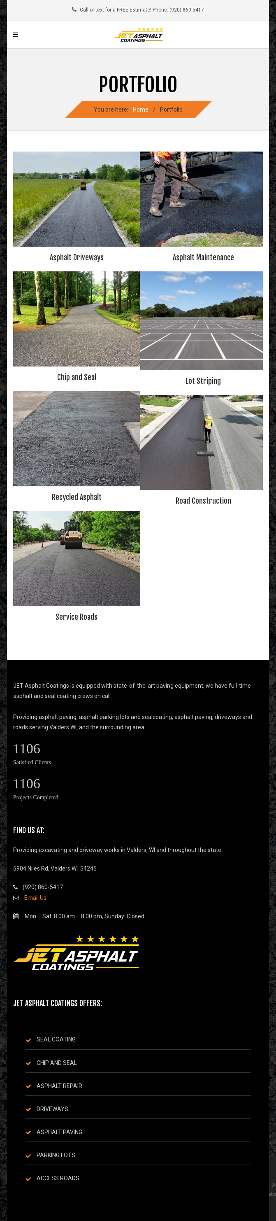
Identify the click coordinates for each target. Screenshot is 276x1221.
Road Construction (203, 500)
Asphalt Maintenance (203, 257)
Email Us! (36, 897)
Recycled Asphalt (77, 497)
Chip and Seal (76, 377)
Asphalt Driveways (77, 257)
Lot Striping (203, 380)
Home (140, 109)
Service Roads (76, 616)
